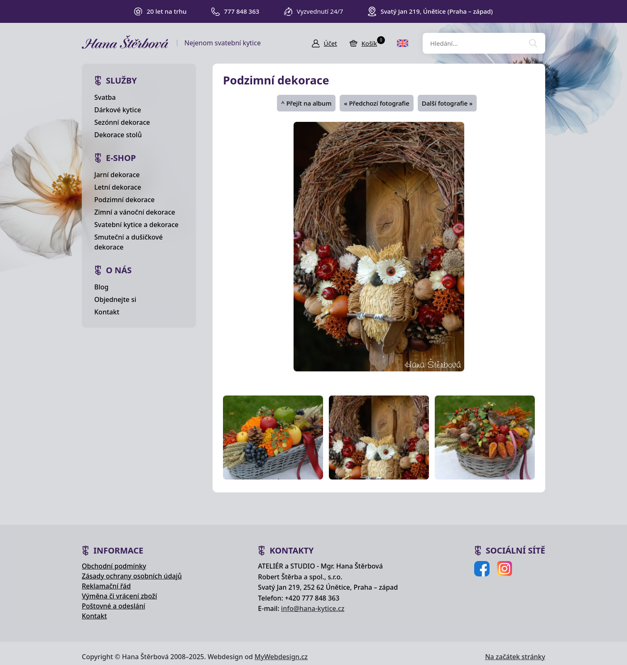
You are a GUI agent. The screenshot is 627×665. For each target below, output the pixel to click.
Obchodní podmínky (114, 566)
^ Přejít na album (306, 103)
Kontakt (106, 311)
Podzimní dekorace (124, 199)
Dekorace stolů (118, 134)
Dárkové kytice (117, 109)
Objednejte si (115, 299)
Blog (101, 287)
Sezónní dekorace (122, 122)
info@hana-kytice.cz (312, 608)
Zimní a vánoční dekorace (134, 212)
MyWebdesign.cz (281, 656)
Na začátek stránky (515, 656)
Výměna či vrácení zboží (119, 596)
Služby (121, 80)
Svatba (105, 97)
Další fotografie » (447, 103)
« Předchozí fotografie (376, 103)
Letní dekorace (117, 187)
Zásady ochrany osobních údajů (132, 576)
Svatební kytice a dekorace (136, 224)
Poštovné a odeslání (113, 606)
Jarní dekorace (117, 174)
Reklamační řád (106, 586)
